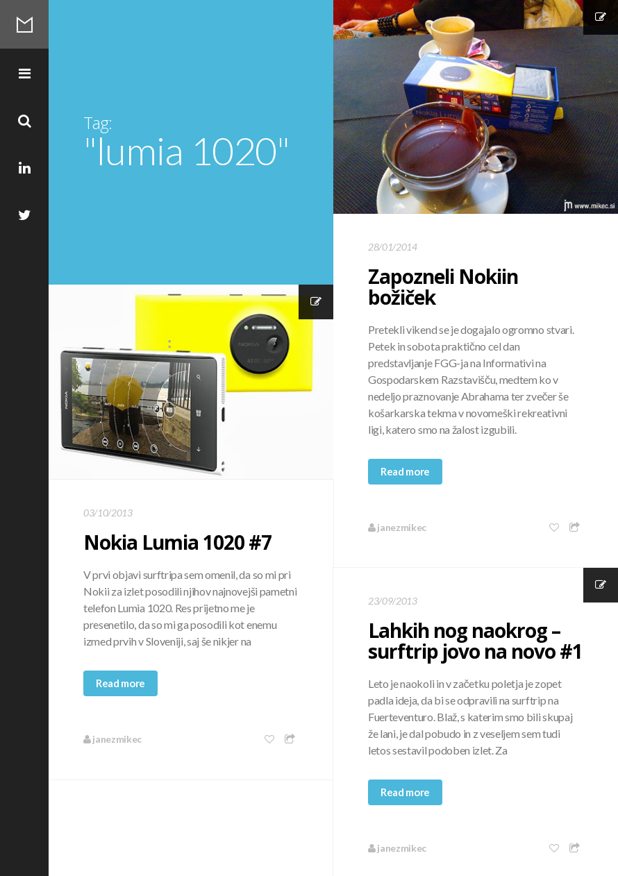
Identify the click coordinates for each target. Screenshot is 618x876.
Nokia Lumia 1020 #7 (177, 542)
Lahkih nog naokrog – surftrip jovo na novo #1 (475, 640)
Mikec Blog (24, 24)
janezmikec (397, 527)
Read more (405, 471)
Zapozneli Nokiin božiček (443, 286)
